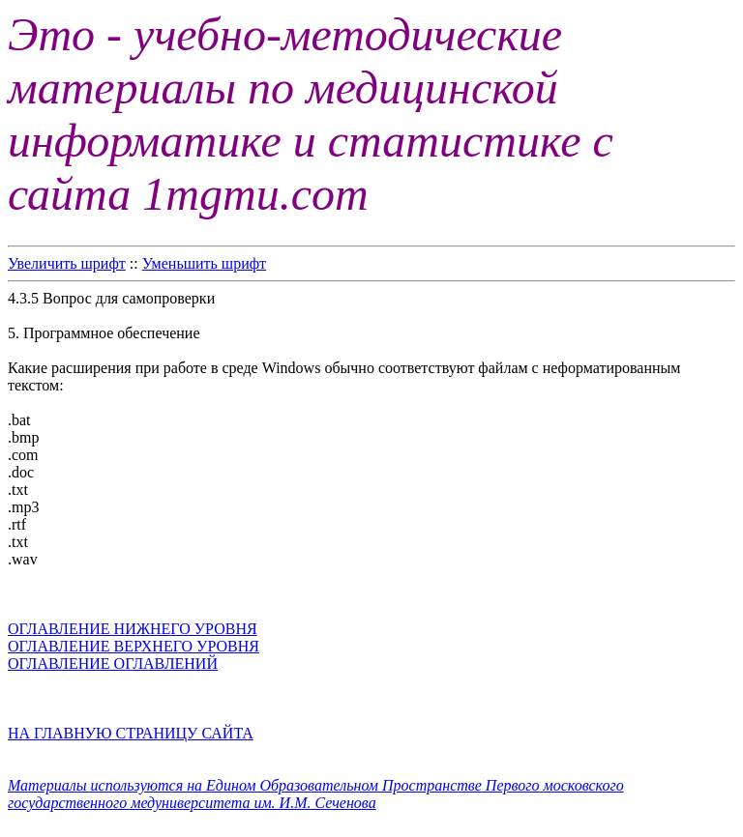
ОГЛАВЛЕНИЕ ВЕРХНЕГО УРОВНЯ (133, 646)
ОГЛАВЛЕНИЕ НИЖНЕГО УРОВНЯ (132, 629)
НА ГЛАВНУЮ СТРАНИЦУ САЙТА (130, 733)
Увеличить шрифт (67, 263)
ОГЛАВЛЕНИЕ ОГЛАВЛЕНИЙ (113, 663)
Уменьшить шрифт (204, 263)
